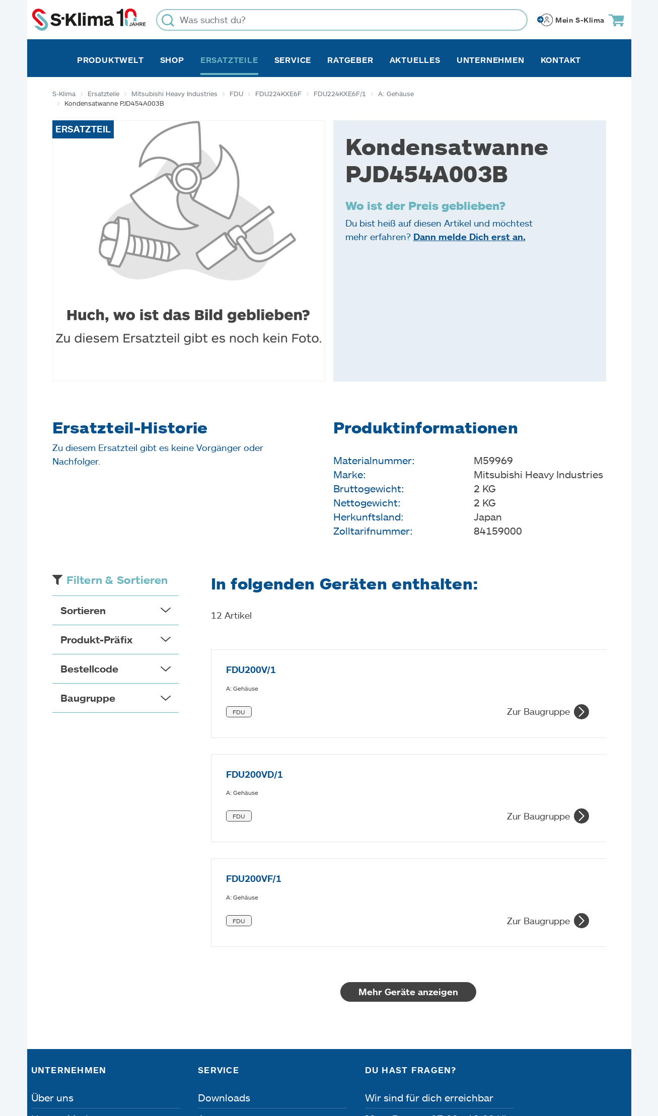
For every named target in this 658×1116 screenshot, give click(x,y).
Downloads (224, 926)
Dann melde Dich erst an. (469, 236)
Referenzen (58, 1010)
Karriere (50, 968)
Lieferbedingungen (474, 1059)
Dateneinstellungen (233, 1059)
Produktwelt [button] (110, 60)
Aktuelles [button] (415, 60)
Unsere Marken (67, 947)
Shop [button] (172, 60)
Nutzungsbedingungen (354, 1059)
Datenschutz (137, 1059)
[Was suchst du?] (342, 20)
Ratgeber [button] (350, 60)
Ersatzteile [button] (229, 60)
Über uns (52, 926)
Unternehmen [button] (491, 60)
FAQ (208, 1010)
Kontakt (561, 60)
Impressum (58, 1059)
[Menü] (621, 963)
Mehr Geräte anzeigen (408, 820)
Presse (47, 989)
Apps (210, 947)
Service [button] (293, 60)
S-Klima (64, 94)
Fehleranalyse (230, 968)
